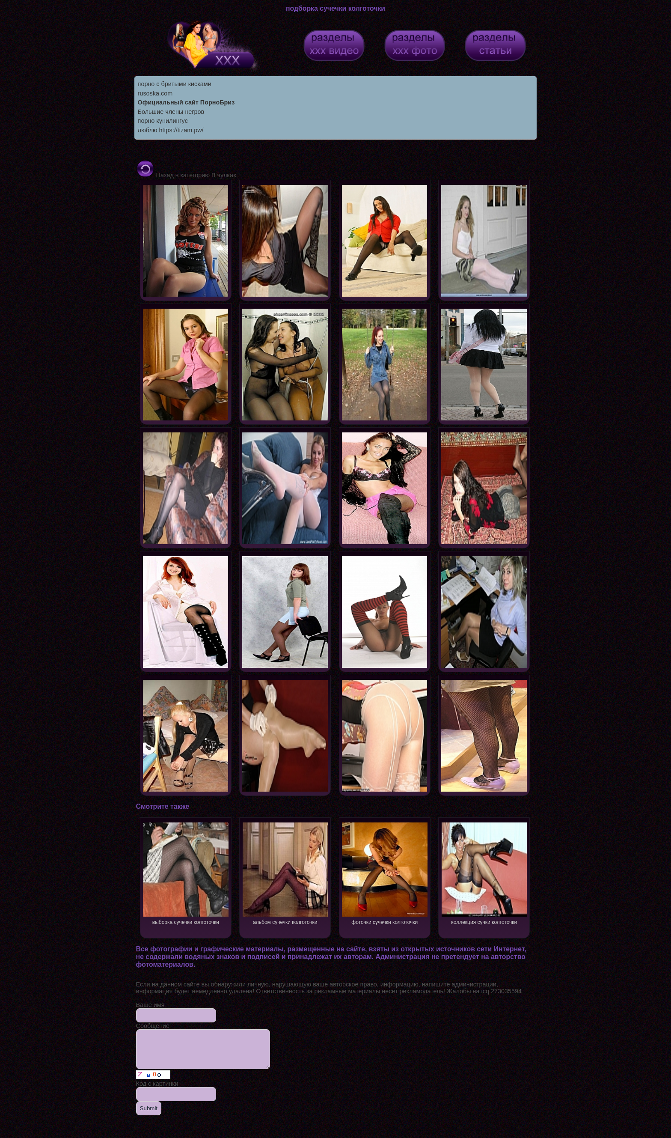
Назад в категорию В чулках (186, 175)
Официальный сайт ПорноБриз (186, 102)
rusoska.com (155, 93)
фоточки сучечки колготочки (384, 872)
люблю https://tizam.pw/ (171, 130)
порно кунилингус (163, 120)
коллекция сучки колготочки (484, 872)
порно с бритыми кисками (174, 83)
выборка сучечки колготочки (185, 872)
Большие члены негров (171, 111)
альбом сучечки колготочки (285, 872)
